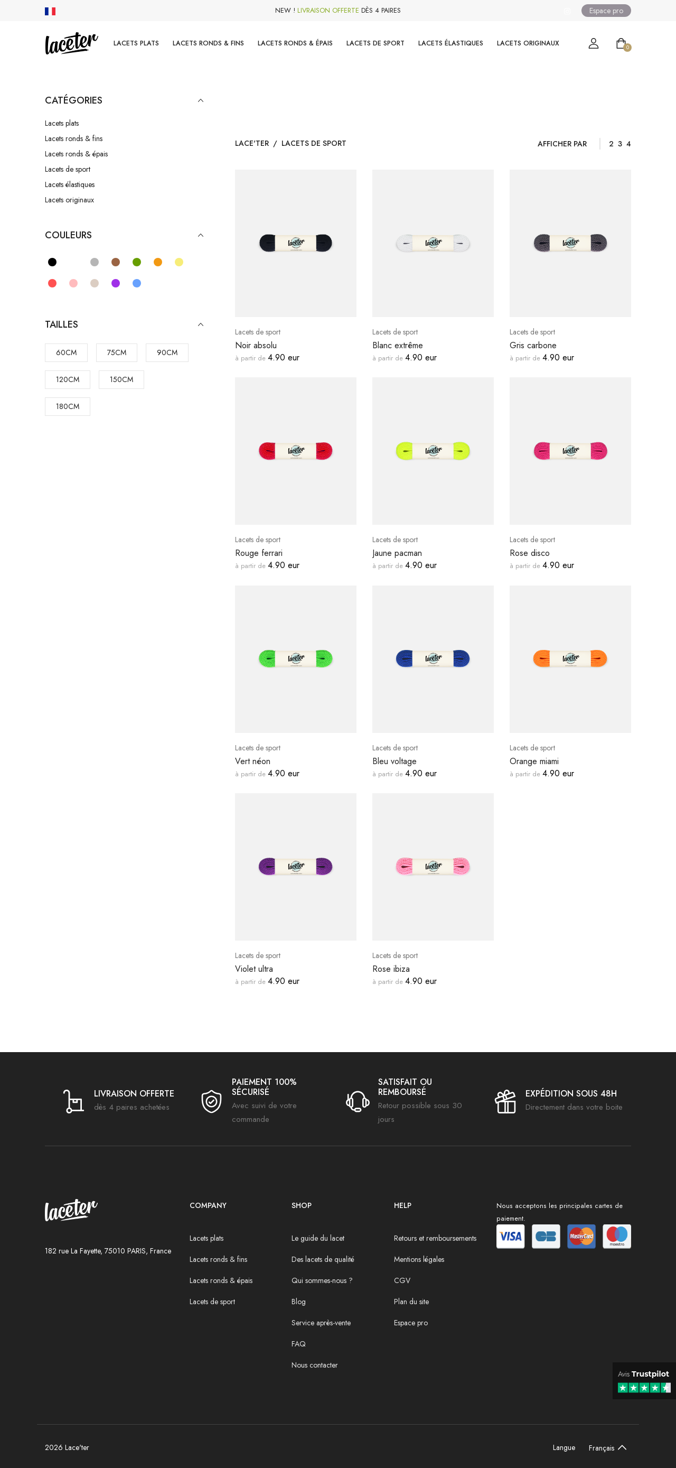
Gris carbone (533, 345)
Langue (564, 1447)
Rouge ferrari (259, 553)
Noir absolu (256, 345)
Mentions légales (419, 1259)
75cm (116, 352)
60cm (66, 352)
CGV (402, 1280)
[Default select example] (605, 1447)
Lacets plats (136, 43)
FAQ (299, 1344)
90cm (167, 352)
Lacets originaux (528, 43)
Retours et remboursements (435, 1238)
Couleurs (124, 235)
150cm (121, 379)
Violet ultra (254, 969)
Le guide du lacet (318, 1238)
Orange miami (534, 761)
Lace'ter (252, 143)
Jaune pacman (397, 553)
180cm (67, 406)
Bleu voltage (394, 761)
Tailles (124, 324)
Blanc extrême (397, 345)
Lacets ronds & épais (295, 43)
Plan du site (411, 1301)
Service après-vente (321, 1322)
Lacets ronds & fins (208, 43)
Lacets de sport (375, 43)
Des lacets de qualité (323, 1259)
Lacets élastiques (450, 43)
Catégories (124, 100)
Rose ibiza (391, 969)
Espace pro (606, 10)
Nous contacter (315, 1365)
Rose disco (530, 553)
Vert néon (252, 761)
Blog (299, 1301)
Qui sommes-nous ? (322, 1280)
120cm (67, 379)
